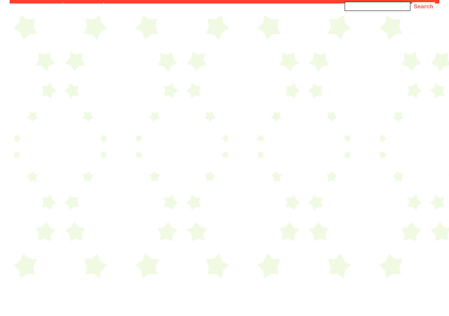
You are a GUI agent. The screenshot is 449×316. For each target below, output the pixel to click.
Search (423, 6)
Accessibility (83, 6)
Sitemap (119, 6)
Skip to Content (38, 6)
